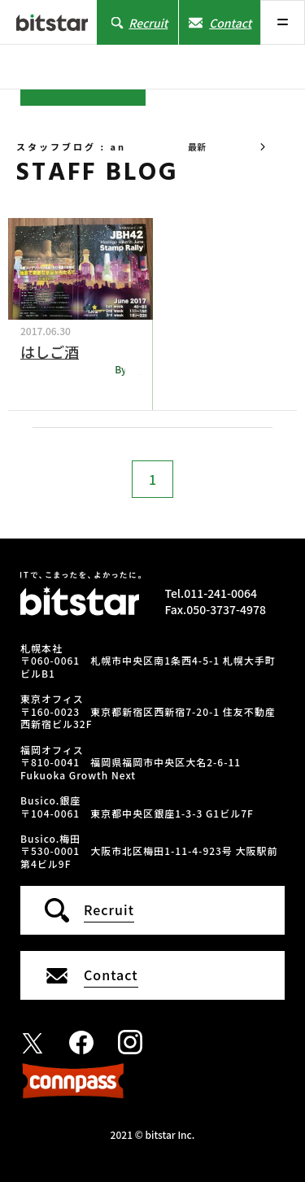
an (134, 369)
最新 (197, 146)
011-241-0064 (220, 593)
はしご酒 (49, 351)
